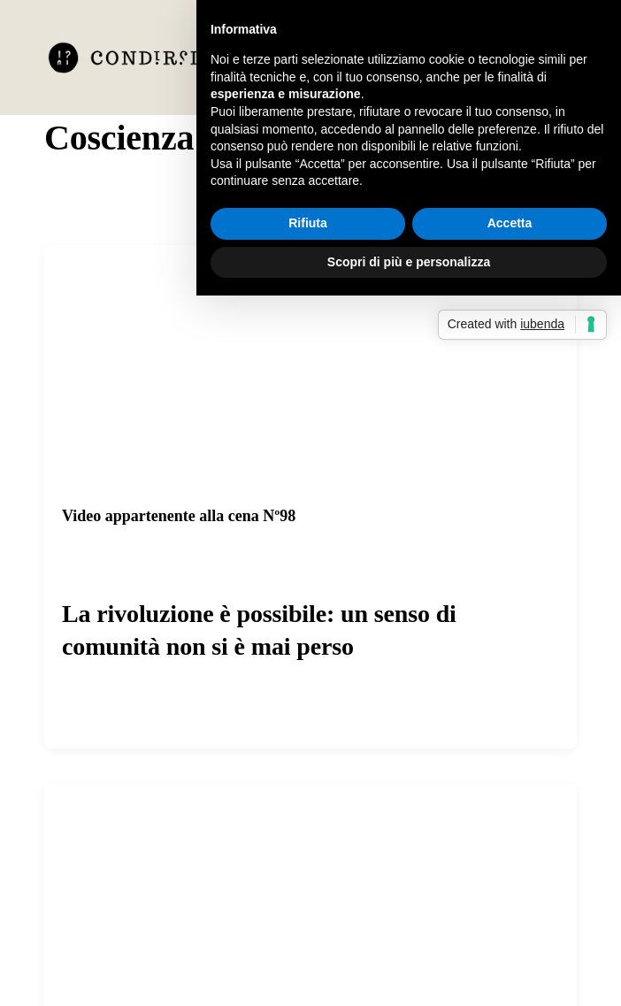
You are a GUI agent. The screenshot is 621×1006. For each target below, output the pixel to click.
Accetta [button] (510, 223)
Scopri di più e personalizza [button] (408, 262)
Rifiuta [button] (307, 223)
